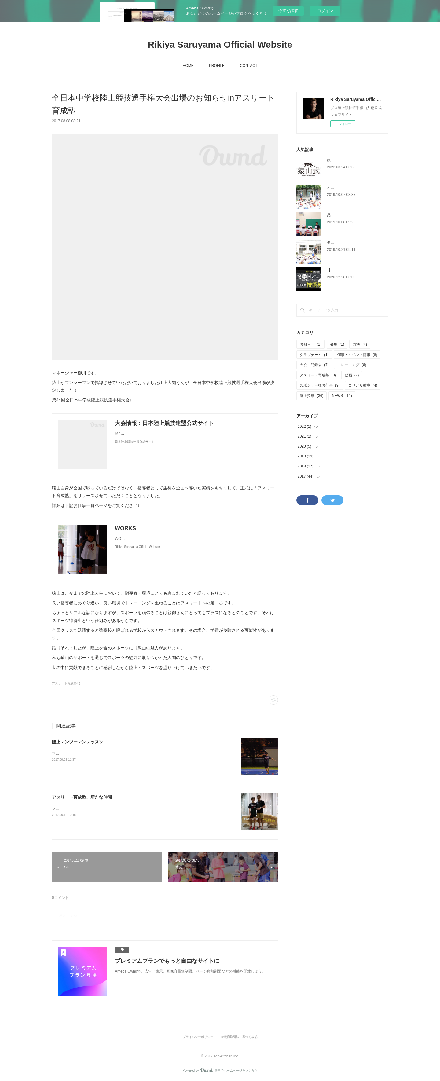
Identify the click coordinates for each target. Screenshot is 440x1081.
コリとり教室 (362, 385)
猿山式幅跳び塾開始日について (352, 160)
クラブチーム (314, 355)
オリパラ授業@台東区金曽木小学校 (356, 187)
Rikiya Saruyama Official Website (220, 44)
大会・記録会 (314, 365)
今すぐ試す (288, 10)
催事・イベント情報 (357, 355)
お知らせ (310, 344)
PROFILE (217, 66)
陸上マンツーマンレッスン (77, 741)
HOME (188, 66)
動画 (352, 375)
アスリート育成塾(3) (66, 683)
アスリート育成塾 (318, 375)
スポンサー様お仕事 (320, 385)
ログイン (325, 11)
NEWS (342, 396)
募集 (337, 344)
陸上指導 (311, 396)
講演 (360, 344)
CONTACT (248, 66)
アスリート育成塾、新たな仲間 (82, 797)
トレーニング (351, 365)
